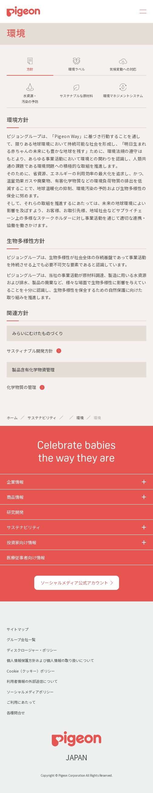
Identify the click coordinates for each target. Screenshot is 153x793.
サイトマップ (17, 629)
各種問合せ (16, 712)
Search (126, 11)
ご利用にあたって (21, 702)
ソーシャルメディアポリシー (30, 691)
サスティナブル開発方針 (30, 351)
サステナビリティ (42, 417)
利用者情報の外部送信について (32, 681)
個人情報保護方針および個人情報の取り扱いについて (50, 660)
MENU (140, 11)
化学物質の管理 (22, 387)
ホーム (12, 417)
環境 (80, 417)
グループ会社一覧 (21, 639)
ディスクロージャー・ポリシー (32, 650)
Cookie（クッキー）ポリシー (31, 670)
